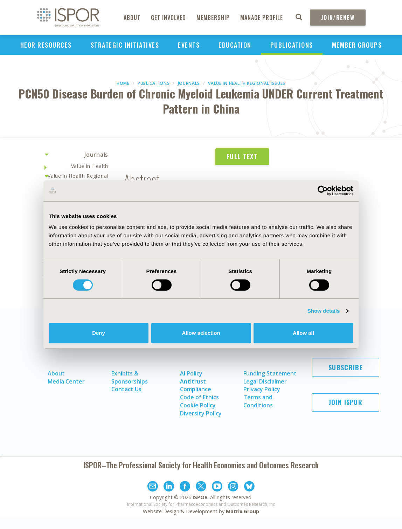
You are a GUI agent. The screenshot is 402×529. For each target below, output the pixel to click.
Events (189, 44)
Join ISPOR (345, 402)
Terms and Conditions (258, 401)
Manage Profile (261, 17)
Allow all (303, 333)
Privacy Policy (261, 389)
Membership (213, 17)
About (132, 17)
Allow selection (201, 333)
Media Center (66, 381)
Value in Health (90, 166)
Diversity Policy (201, 413)
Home (123, 83)
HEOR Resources (46, 44)
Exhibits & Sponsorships (129, 377)
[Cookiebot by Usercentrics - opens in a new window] (322, 190)
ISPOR (200, 497)
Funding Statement (270, 373)
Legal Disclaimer (265, 381)
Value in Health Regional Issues (246, 83)
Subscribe (345, 367)
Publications (291, 44)
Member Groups (357, 44)
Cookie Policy (198, 405)
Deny (98, 333)
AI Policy (191, 373)
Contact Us (126, 389)
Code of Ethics (199, 397)
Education (235, 44)
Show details (323, 311)
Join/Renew (337, 17)
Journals (189, 83)
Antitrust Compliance (195, 385)
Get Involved (168, 17)
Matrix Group (242, 511)
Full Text (242, 156)
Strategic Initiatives (125, 44)
